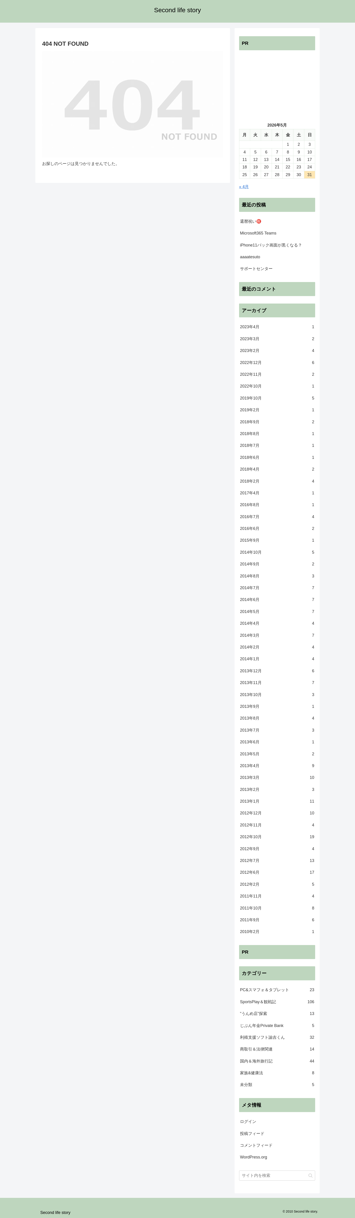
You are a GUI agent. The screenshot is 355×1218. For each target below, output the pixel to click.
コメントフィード (256, 1145)
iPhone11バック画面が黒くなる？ (271, 245)
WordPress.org (253, 1157)
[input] (277, 1175)
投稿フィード (252, 1133)
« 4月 (244, 186)
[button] (310, 1175)
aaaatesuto (250, 257)
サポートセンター (256, 268)
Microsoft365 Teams (258, 233)
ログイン (248, 1121)
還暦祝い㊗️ (250, 221)
